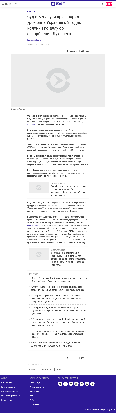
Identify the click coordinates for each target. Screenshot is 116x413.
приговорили (32, 225)
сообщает (31, 124)
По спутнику (34, 391)
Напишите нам (6, 400)
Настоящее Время (34, 40)
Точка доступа (35, 383)
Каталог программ (8, 387)
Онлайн (32, 396)
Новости (31, 11)
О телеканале (6, 383)
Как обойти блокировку (10, 391)
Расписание (34, 404)
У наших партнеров (37, 387)
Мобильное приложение (10, 396)
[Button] (72, 51)
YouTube (33, 400)
